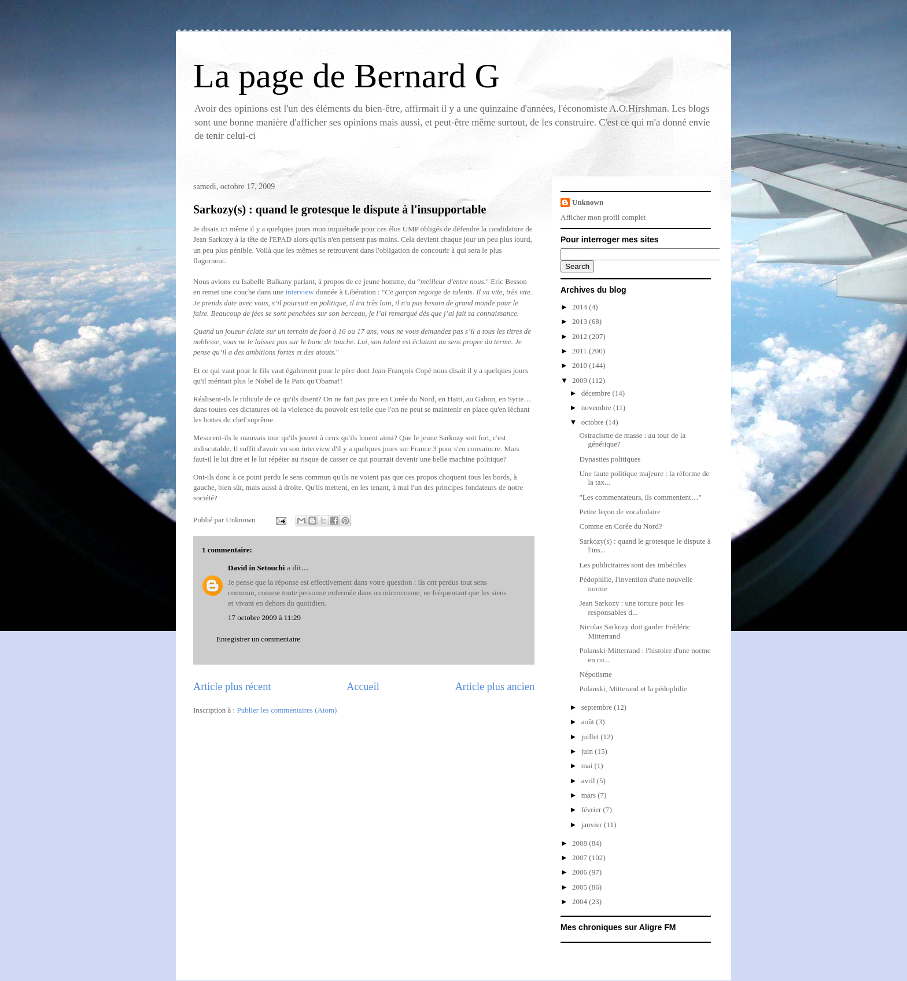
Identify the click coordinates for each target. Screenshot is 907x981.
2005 (580, 887)
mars (589, 795)
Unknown (587, 202)
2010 (580, 365)
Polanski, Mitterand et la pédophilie (633, 688)
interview (300, 291)
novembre (597, 407)
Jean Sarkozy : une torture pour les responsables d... (631, 608)
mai (588, 765)
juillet (591, 736)
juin (588, 751)
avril (589, 780)
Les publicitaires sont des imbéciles (632, 564)
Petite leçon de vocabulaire (619, 511)
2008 (580, 843)
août (588, 721)
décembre (597, 393)
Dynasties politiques (609, 459)
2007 (580, 857)
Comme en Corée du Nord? (620, 526)
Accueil (362, 686)
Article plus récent (232, 686)
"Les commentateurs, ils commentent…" (640, 497)
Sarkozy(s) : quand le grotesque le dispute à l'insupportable (339, 209)
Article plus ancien (494, 686)
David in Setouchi (256, 567)
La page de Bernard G (346, 76)
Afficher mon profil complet (603, 217)
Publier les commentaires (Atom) (287, 710)
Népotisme (595, 674)
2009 (580, 380)
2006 (580, 872)
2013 (580, 321)
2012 (580, 336)
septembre (597, 707)
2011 (580, 350)
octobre (593, 422)
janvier (592, 824)
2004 (580, 901)
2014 (580, 307)
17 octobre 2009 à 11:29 (264, 617)
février (592, 809)
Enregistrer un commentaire (258, 639)
